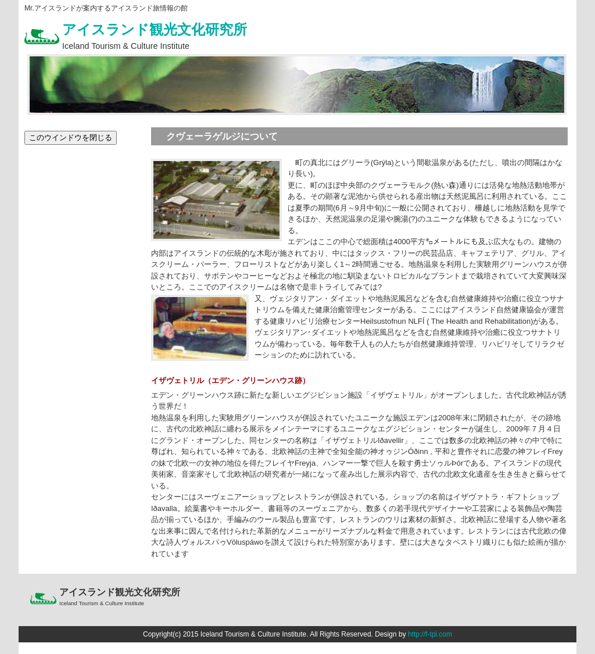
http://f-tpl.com (430, 634)
